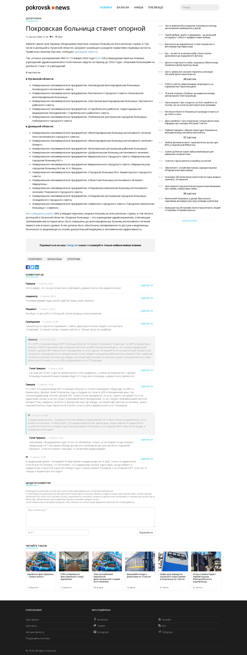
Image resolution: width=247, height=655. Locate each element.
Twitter (100, 625)
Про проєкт (32, 619)
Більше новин (189, 220)
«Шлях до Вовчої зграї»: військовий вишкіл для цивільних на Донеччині (189, 152)
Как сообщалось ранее (39, 213)
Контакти (31, 625)
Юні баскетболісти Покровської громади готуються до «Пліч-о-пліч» (192, 112)
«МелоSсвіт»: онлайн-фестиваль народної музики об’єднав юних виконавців (191, 169)
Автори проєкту (35, 632)
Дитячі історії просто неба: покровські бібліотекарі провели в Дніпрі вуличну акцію (191, 63)
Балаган (123, 7)
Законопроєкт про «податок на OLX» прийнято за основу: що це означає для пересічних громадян (191, 103)
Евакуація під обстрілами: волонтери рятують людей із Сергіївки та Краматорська (193, 208)
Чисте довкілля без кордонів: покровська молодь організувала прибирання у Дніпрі (191, 26)
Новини (106, 7)
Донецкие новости (86, 51)
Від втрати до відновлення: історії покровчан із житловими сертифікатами (189, 45)
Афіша (138, 7)
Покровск (35, 259)
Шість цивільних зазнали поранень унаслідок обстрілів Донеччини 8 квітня (189, 73)
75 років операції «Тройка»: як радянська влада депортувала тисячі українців (190, 94)
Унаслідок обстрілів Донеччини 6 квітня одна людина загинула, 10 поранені (193, 178)
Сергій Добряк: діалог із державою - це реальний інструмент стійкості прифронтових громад (190, 36)
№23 (97, 58)
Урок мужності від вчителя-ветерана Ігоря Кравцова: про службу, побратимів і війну (193, 187)
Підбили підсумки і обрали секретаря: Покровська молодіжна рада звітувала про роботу (191, 131)
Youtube (164, 619)
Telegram (72, 245)
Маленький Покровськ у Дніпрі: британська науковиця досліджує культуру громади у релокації (191, 199)
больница (54, 259)
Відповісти (147, 285)
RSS (162, 625)
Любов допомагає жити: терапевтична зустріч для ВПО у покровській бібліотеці (191, 143)
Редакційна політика (38, 638)
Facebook (101, 619)
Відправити (146, 532)
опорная (73, 259)
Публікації (155, 7)
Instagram (101, 632)
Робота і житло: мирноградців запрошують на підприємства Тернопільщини (189, 85)
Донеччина (33, 18)
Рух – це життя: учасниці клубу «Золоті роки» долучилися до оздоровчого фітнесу (188, 54)
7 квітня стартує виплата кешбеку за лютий (188, 161)
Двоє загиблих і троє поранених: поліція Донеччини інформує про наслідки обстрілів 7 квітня (192, 122)
